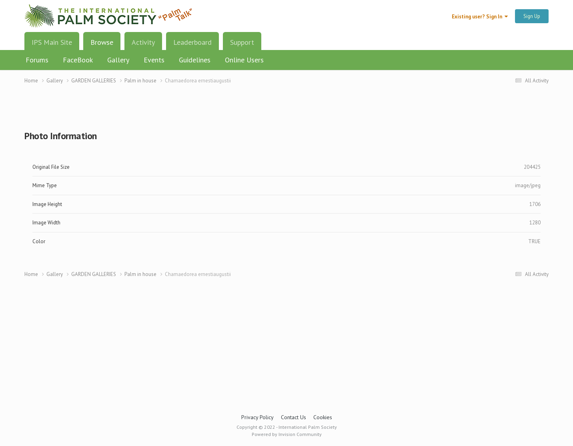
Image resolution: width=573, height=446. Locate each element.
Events (154, 59)
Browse (101, 45)
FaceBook (78, 59)
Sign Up (531, 16)
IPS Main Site (52, 42)
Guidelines (194, 59)
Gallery (118, 59)
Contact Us (293, 417)
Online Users (244, 59)
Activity (143, 42)
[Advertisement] (286, 112)
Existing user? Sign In (480, 16)
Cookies (322, 417)
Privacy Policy (257, 417)
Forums (37, 59)
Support (242, 42)
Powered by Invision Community (287, 434)
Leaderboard (192, 42)
